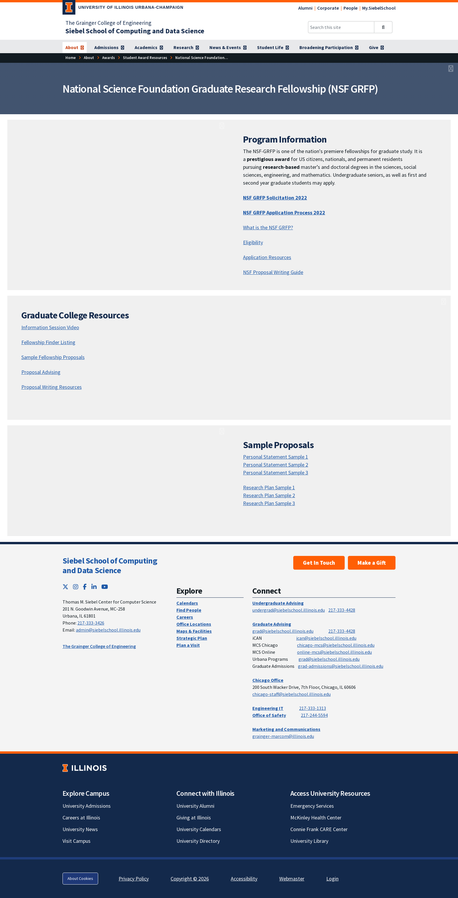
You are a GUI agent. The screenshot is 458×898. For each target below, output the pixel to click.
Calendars (187, 603)
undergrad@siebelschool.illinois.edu (288, 610)
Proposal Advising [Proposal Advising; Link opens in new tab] (40, 372)
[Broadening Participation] (328, 47)
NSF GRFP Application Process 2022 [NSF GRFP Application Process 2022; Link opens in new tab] (284, 212)
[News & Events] (228, 47)
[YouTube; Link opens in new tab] (104, 586)
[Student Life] (273, 47)
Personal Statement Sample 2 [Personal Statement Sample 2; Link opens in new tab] (275, 464)
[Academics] (149, 47)
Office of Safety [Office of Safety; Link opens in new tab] (269, 715)
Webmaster (291, 878)
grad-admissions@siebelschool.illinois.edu (340, 666)
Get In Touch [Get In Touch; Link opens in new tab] (319, 562)
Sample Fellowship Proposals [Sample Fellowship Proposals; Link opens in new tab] (53, 357)
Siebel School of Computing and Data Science (110, 565)
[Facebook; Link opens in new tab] (85, 586)
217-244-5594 (314, 715)
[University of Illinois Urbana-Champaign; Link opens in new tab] (123, 8)
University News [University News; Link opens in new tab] (80, 829)
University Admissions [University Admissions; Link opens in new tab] (87, 805)
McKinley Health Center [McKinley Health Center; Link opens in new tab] (315, 817)
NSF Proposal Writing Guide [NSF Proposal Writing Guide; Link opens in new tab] (273, 272)
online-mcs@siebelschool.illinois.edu (334, 652)
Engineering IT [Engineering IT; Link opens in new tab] (267, 708)
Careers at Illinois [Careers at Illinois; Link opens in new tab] (81, 817)
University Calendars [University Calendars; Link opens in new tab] (198, 829)
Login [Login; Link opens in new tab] (332, 878)
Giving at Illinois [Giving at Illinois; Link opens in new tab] (193, 817)
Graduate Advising (271, 624)
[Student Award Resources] (145, 57)
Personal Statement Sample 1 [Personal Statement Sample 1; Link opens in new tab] (275, 456)
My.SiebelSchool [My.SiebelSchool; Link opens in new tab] (378, 8)
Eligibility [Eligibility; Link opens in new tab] (253, 242)
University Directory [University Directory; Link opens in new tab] (198, 841)
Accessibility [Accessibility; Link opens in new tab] (244, 878)
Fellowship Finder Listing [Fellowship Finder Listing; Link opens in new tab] (48, 342)
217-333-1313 (312, 708)
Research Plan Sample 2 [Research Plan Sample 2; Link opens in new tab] (269, 495)
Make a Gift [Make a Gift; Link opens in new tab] (372, 562)
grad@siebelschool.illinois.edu (282, 631)
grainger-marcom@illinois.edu (283, 736)
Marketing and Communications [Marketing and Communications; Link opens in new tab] (286, 729)
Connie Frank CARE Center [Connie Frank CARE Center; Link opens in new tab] (319, 829)
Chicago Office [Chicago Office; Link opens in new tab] (267, 680)
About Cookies (80, 878)
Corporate (328, 8)
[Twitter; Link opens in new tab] (65, 586)
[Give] (376, 47)
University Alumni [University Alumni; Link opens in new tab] (195, 805)
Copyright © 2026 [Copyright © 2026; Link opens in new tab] (190, 878)
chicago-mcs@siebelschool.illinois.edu (335, 645)
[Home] (70, 57)
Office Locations (193, 624)
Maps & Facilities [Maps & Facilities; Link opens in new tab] (194, 631)
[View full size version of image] (450, 69)
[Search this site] (341, 27)
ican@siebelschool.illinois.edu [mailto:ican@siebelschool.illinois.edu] (326, 638)
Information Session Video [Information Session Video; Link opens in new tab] (50, 327)
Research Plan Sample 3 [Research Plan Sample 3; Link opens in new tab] (269, 503)
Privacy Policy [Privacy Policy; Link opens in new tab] (134, 878)
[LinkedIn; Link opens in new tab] (94, 586)
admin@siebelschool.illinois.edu (108, 630)
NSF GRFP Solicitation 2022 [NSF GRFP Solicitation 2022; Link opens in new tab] (275, 197)
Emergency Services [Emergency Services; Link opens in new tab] (312, 805)
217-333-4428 (341, 610)
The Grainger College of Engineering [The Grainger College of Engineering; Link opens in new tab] (108, 22)
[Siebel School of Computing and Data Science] (134, 30)
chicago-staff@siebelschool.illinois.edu (291, 694)
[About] (75, 47)
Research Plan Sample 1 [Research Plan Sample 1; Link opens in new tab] (269, 487)
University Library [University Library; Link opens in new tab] (309, 841)
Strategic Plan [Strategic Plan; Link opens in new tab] (191, 638)
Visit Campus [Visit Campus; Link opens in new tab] (77, 841)
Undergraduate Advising (278, 603)
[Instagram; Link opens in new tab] (75, 586)
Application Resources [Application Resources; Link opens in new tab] (267, 257)
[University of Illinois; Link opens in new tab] (85, 768)
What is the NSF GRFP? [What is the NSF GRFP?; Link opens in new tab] (268, 227)
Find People (188, 610)
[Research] (186, 47)
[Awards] (108, 57)
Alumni (305, 8)
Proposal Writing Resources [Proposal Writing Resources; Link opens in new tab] (51, 387)
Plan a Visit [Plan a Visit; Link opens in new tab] (188, 645)
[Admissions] (109, 47)
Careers (184, 617)
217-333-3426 (90, 623)
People (351, 8)
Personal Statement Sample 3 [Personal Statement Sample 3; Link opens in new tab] (275, 472)
